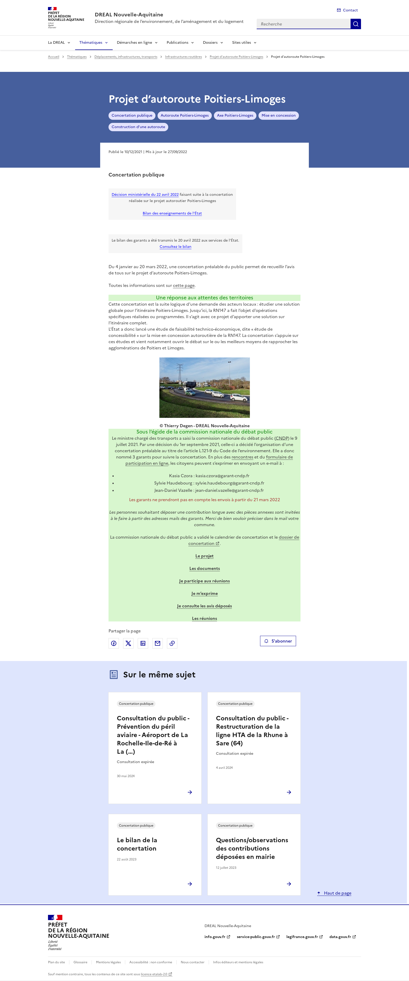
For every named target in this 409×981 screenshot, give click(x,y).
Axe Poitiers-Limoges (235, 115)
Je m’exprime (204, 593)
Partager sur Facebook (114, 643)
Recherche (356, 24)
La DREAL (56, 42)
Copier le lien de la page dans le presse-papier (172, 643)
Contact (350, 10)
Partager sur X (128, 643)
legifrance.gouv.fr (302, 937)
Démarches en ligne (134, 42)
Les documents (204, 568)
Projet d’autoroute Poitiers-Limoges (236, 56)
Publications (177, 42)
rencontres (242, 457)
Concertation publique (132, 115)
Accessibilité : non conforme (150, 962)
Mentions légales (108, 962)
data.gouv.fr (340, 937)
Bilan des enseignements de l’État (172, 213)
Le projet (204, 556)
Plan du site (56, 962)
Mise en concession (279, 115)
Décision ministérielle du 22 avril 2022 (145, 194)
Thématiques (90, 42)
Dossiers (210, 42)
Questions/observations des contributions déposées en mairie (252, 848)
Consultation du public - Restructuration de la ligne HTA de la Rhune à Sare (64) (252, 731)
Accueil (53, 56)
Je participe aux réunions (204, 581)
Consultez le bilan (175, 246)
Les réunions (204, 618)
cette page (184, 285)
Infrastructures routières (183, 56)
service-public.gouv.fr (256, 937)
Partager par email (157, 643)
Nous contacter (192, 962)
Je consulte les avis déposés (204, 606)
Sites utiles (241, 42)
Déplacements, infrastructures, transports (125, 56)
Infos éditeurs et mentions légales (238, 962)
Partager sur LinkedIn (143, 643)
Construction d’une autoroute (138, 127)
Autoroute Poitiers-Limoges (185, 115)
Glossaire (80, 962)
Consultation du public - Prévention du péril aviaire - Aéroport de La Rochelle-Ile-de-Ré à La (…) (153, 735)
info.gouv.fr (214, 937)
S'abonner (278, 641)
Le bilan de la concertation (137, 844)
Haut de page (337, 893)
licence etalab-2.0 (154, 974)
